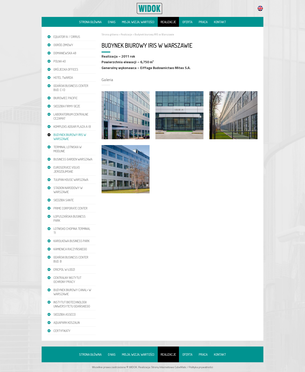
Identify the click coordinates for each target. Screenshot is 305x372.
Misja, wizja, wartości (138, 22)
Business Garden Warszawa (72, 159)
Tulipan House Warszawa (70, 180)
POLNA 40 (59, 61)
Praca (203, 22)
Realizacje (168, 22)
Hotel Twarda (63, 77)
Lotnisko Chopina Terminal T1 (71, 231)
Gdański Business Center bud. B (70, 259)
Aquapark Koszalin (66, 322)
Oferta (187, 22)
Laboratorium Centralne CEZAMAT (70, 116)
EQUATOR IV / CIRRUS (66, 37)
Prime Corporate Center (70, 208)
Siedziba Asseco (64, 314)
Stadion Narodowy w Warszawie (68, 190)
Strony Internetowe (162, 367)
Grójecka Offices (65, 69)
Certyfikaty (61, 331)
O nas (112, 22)
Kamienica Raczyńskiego (70, 249)
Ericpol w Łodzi (64, 269)
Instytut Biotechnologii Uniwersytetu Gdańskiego (71, 304)
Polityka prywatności (201, 367)
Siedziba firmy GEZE (66, 106)
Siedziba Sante (63, 200)
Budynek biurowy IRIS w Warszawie (69, 137)
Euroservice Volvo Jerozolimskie (66, 169)
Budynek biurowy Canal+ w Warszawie (72, 292)
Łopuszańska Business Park (69, 218)
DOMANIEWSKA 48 (64, 53)
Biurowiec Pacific (65, 98)
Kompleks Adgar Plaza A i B (72, 126)
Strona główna (90, 22)
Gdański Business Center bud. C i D (70, 88)
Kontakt (220, 22)
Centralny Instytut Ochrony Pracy (67, 280)
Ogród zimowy (63, 45)
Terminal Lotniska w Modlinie (67, 149)
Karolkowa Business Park (71, 241)
